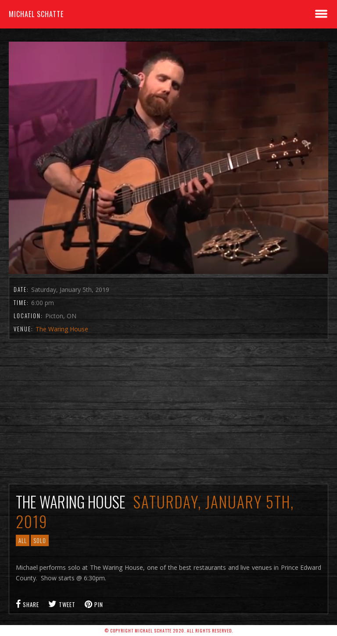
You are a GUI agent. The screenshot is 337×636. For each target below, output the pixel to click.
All (22, 540)
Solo (39, 540)
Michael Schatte (36, 14)
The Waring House (62, 329)
